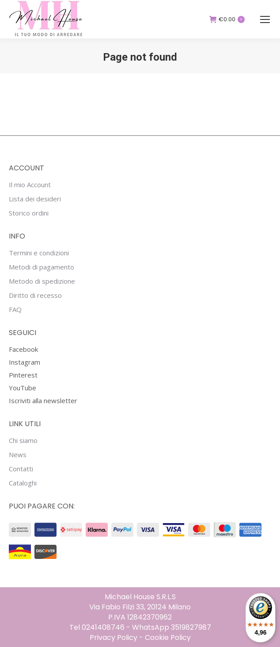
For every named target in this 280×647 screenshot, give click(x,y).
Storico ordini (29, 213)
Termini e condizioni (39, 253)
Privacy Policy (113, 637)
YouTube (22, 387)
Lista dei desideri (35, 199)
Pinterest (23, 374)
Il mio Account (30, 185)
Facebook (23, 349)
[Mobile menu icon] (265, 19)
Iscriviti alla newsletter (43, 400)
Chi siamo (23, 440)
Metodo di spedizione (42, 281)
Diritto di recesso (35, 295)
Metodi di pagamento (41, 267)
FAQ (15, 309)
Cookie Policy (168, 637)
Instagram (24, 362)
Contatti (21, 469)
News (17, 455)
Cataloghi (23, 483)
